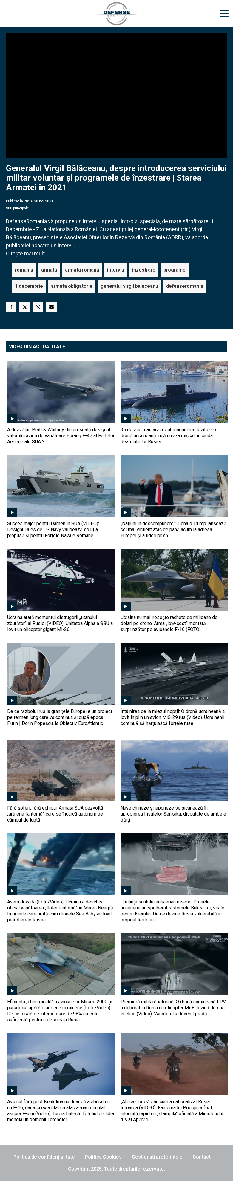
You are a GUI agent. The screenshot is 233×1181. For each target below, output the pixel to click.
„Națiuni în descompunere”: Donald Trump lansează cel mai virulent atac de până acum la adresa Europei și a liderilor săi (173, 529)
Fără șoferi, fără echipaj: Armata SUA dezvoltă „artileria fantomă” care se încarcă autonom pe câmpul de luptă (55, 814)
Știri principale (17, 208)
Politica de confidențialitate (44, 1157)
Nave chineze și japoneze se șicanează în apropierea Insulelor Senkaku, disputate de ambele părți (173, 814)
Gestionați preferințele (157, 1157)
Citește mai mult (25, 253)
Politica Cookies (103, 1157)
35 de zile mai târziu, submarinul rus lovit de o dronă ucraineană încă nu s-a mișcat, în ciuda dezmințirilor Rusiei (168, 435)
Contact (202, 1157)
